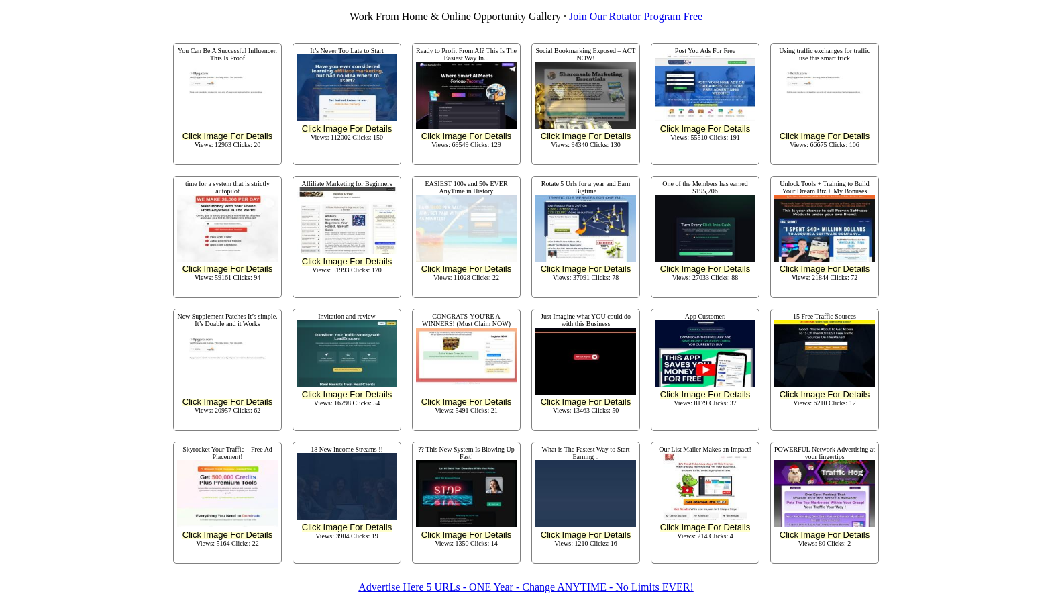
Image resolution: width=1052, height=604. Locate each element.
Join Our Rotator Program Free (635, 16)
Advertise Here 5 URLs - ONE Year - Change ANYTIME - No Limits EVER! (525, 587)
